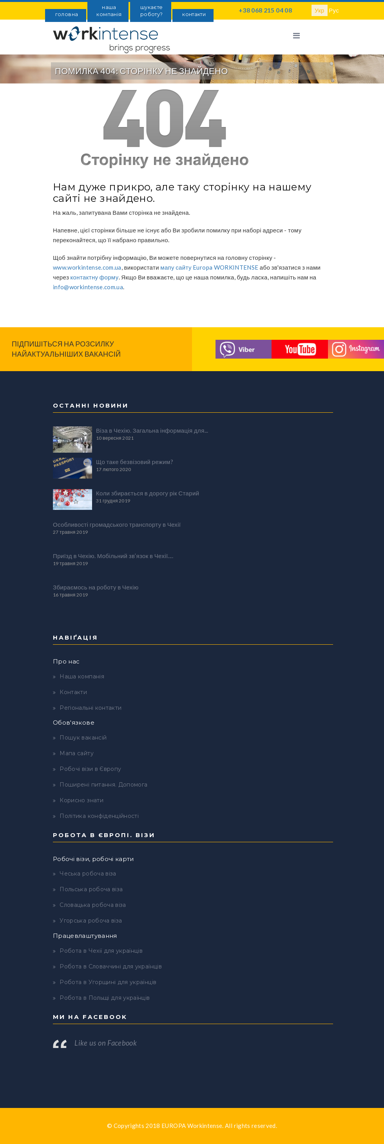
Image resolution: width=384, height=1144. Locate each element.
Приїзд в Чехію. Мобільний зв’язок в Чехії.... (113, 555)
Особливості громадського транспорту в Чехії (117, 524)
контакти (194, 14)
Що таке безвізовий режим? (134, 461)
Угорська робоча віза (91, 920)
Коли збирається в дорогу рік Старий (147, 493)
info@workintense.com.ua (88, 286)
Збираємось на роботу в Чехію (96, 587)
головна (66, 14)
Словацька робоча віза (93, 904)
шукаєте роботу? (151, 10)
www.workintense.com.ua (87, 267)
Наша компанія (82, 676)
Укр (319, 10)
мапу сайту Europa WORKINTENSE (209, 267)
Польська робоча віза (91, 889)
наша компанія (108, 10)
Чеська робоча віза (88, 873)
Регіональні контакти (90, 707)
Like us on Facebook (105, 1043)
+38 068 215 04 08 (265, 10)
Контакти (73, 692)
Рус (334, 10)
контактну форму (95, 277)
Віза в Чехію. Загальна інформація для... (152, 430)
